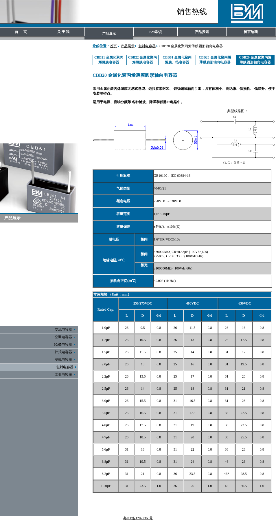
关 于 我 (63, 32)
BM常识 (155, 32)
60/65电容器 (65, 344)
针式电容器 (66, 352)
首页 (113, 46)
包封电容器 (147, 46)
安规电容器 (66, 360)
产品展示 (109, 34)
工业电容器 (66, 375)
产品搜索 (202, 32)
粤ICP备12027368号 (138, 518)
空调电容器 (66, 337)
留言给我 (251, 32)
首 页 (21, 32)
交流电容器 (66, 329)
